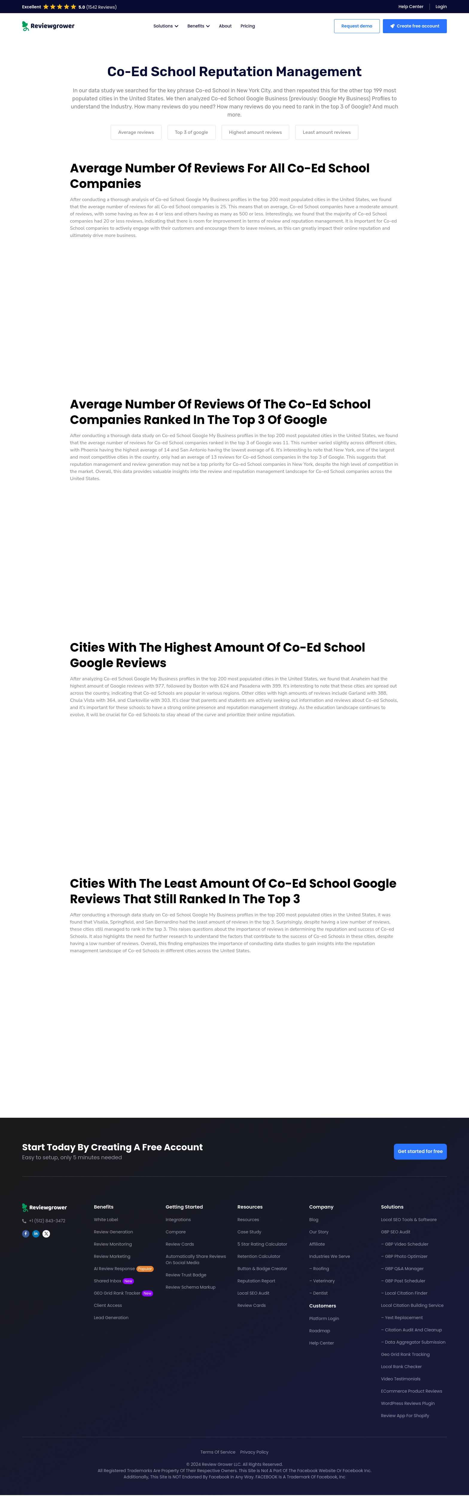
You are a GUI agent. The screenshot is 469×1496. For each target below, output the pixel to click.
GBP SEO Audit (395, 1233)
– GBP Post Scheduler (403, 1282)
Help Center (321, 1344)
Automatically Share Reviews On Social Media (196, 1261)
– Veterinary (322, 1282)
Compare (176, 1233)
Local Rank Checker (401, 1368)
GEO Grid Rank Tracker (123, 1294)
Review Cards (180, 1245)
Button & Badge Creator (262, 1270)
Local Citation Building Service (412, 1307)
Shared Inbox (114, 1282)
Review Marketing (112, 1258)
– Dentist (318, 1294)
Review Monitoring (113, 1245)
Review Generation (113, 1233)
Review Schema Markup (191, 1288)
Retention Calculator (259, 1258)
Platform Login (324, 1320)
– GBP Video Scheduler (404, 1245)
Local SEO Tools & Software (409, 1221)
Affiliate (317, 1245)
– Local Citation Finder (404, 1294)
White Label (106, 1221)
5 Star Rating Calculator (262, 1245)
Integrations (178, 1221)
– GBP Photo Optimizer (404, 1258)
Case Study (249, 1233)
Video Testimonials (401, 1380)
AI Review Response (124, 1270)
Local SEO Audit (253, 1294)
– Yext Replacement (402, 1319)
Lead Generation (111, 1319)
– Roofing (319, 1270)
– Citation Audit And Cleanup (411, 1331)
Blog (313, 1221)
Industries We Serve (329, 1258)
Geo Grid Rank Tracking (405, 1356)
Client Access (108, 1307)
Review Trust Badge (186, 1276)
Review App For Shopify (405, 1417)
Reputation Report (256, 1282)
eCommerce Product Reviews (411, 1392)
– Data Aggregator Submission (413, 1343)
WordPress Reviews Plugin (408, 1405)
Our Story (318, 1233)
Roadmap (319, 1332)
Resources (248, 1221)
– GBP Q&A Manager (402, 1270)
